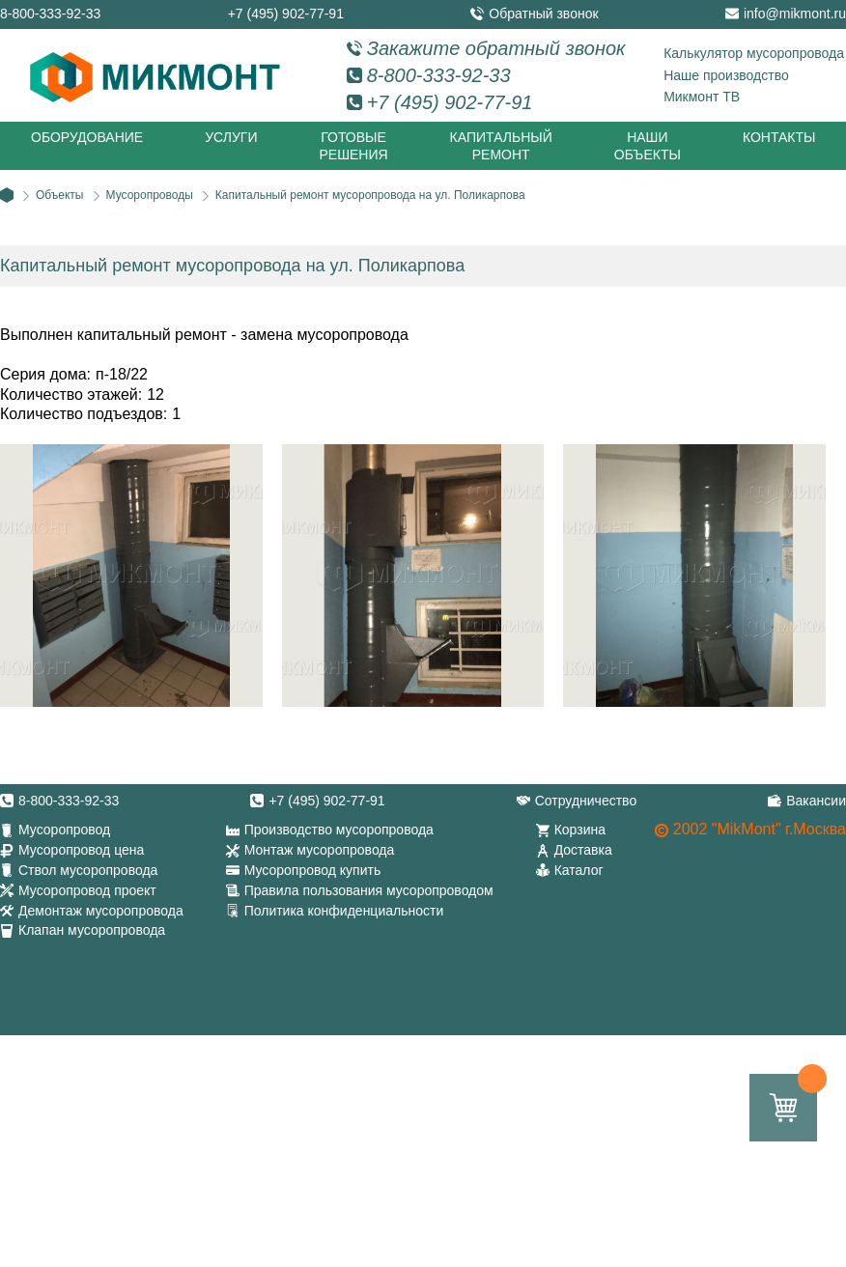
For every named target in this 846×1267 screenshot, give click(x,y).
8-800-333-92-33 (50, 13)
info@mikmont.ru (795, 13)
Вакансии (816, 800)
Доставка (583, 850)
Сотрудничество (585, 800)
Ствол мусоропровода (87, 870)
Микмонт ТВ (701, 96)
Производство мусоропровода (339, 829)
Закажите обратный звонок (496, 48)
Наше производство (726, 75)
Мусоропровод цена (81, 850)
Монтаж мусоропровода (319, 850)
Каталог (579, 870)
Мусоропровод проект (87, 890)
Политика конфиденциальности (344, 910)
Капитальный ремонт (501, 145)
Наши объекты (647, 145)
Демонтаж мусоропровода (100, 910)
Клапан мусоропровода (91, 930)
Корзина (580, 829)
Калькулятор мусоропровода (753, 53)
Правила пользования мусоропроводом (369, 890)
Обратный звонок (543, 13)
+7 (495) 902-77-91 (286, 13)
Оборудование (87, 137)
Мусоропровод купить (312, 870)
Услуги (231, 137)
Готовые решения (353, 145)
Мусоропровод (64, 829)
